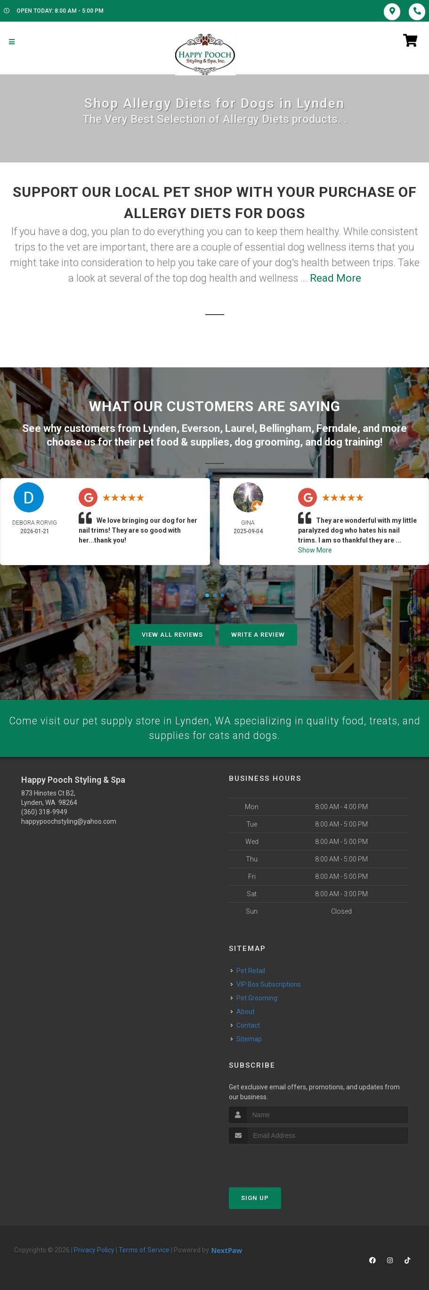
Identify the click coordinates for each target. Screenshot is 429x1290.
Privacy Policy (94, 1250)
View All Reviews (172, 634)
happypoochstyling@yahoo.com (68, 821)
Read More (335, 278)
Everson (201, 428)
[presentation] (279, 1161)
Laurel (239, 428)
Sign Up (255, 1197)
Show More (315, 549)
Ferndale (336, 428)
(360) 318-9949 (44, 812)
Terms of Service (144, 1250)
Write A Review (258, 634)
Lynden (160, 428)
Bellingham (285, 428)
